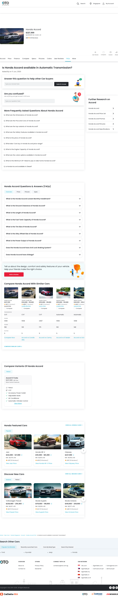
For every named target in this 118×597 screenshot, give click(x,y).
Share (116, 53)
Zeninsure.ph (111, 569)
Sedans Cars (76, 474)
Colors (49, 58)
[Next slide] (83, 450)
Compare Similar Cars (12, 346)
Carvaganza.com (112, 566)
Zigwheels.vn (85, 575)
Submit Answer (61, 84)
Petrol (8, 372)
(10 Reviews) (11, 304)
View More (18, 403)
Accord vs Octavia (80, 338)
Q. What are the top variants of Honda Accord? (21, 126)
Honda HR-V (40, 452)
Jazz (7, 452)
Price (9, 58)
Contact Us (21, 569)
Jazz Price (13, 463)
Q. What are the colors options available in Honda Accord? (25, 155)
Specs (34, 58)
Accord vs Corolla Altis (28, 339)
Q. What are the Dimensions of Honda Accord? (21, 115)
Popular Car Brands (8, 547)
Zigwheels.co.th (86, 578)
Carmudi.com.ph (98, 569)
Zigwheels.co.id (98, 566)
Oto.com (84, 566)
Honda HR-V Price (45, 463)
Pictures (41, 58)
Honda (74, 552)
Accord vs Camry (45, 338)
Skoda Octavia (78, 300)
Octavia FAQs (77, 306)
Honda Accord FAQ (31, 535)
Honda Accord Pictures (96, 124)
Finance (17, 58)
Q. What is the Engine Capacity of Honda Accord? (22, 149)
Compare (103, 54)
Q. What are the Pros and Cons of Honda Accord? (22, 121)
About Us (21, 566)
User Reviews (59, 58)
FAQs (68, 58)
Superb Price (43, 512)
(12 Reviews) (46, 304)
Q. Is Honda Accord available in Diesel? (18, 166)
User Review (95, 53)
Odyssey (68, 452)
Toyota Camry (43, 300)
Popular (8, 431)
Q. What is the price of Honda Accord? (18, 138)
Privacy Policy (39, 566)
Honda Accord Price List (97, 113)
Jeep (50, 552)
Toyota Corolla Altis (27, 300)
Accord (2, 58)
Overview (9, 192)
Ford (3, 552)
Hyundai (28, 552)
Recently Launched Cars (29, 547)
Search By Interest (67, 547)
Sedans (8, 480)
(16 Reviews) (14, 460)
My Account (110, 4)
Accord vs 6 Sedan (63, 338)
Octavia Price (73, 512)
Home (1, 535)
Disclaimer (38, 569)
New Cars (6, 535)
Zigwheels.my (85, 572)
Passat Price (14, 512)
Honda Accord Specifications (99, 129)
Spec (36, 192)
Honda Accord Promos (96, 119)
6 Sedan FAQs (60, 306)
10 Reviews (34, 38)
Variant (110, 53)
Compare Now (9, 338)
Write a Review (14, 274)
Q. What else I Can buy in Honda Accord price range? (23, 144)
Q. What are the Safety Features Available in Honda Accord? (25, 132)
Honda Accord (8, 300)
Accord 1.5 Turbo (12, 378)
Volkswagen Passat (13, 501)
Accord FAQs (7, 306)
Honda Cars (76, 425)
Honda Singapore (15, 535)
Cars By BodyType (49, 547)
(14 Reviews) (81, 304)
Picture (27, 192)
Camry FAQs (42, 306)
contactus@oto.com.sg (60, 566)
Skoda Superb (40, 501)
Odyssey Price (74, 463)
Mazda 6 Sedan (60, 300)
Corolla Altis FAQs (26, 306)
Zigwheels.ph (85, 569)
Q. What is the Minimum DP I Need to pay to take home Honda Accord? (29, 161)
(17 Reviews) (29, 304)
